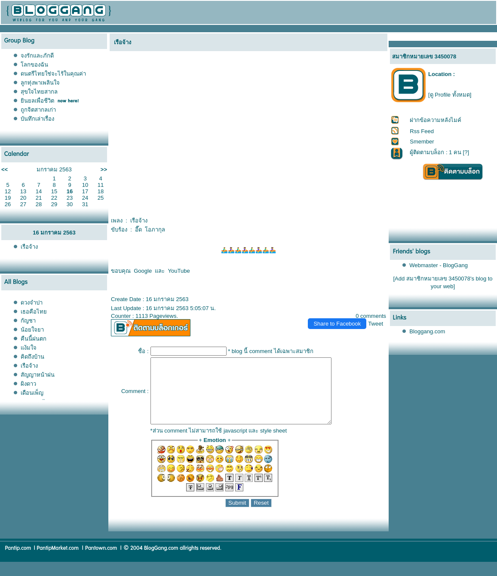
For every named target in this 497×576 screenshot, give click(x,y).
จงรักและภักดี (37, 55)
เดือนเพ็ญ (32, 393)
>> (104, 169)
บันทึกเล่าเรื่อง (37, 119)
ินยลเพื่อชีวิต (37, 101)
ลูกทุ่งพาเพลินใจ (40, 82)
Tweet (375, 323)
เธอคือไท (34, 311)
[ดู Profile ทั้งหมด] (449, 94)
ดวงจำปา (32, 302)
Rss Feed (422, 131)
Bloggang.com (427, 331)
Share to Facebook (337, 323)
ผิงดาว (28, 384)
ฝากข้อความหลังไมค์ (435, 120)
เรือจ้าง (29, 247)
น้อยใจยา (32, 329)
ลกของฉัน (34, 64)
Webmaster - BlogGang (438, 265)
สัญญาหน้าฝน (38, 375)
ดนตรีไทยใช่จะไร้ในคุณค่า (53, 73)
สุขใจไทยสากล (39, 91)
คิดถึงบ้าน (32, 357)
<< (4, 169)
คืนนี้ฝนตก (33, 338)
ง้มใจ (29, 347)
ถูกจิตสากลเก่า (38, 110)
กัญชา (28, 320)
